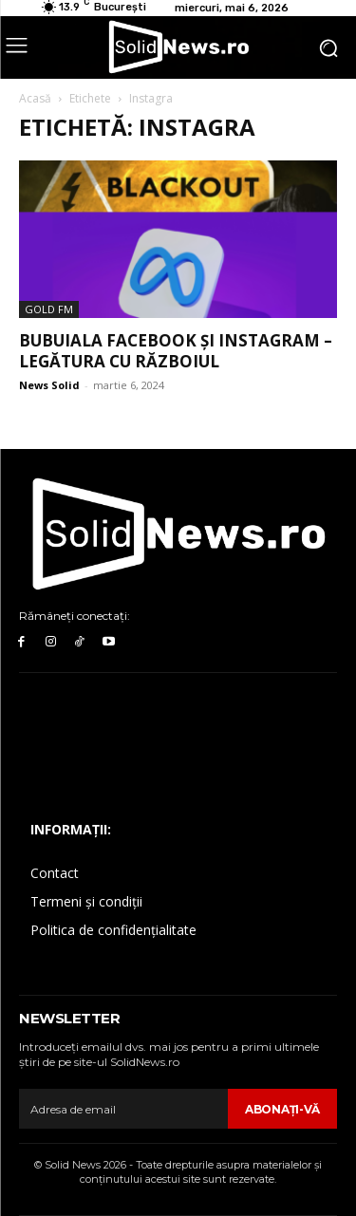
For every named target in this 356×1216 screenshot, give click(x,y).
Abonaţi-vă (282, 1109)
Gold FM (49, 309)
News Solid (49, 385)
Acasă (35, 98)
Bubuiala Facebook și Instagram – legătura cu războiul (175, 350)
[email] (123, 1109)
